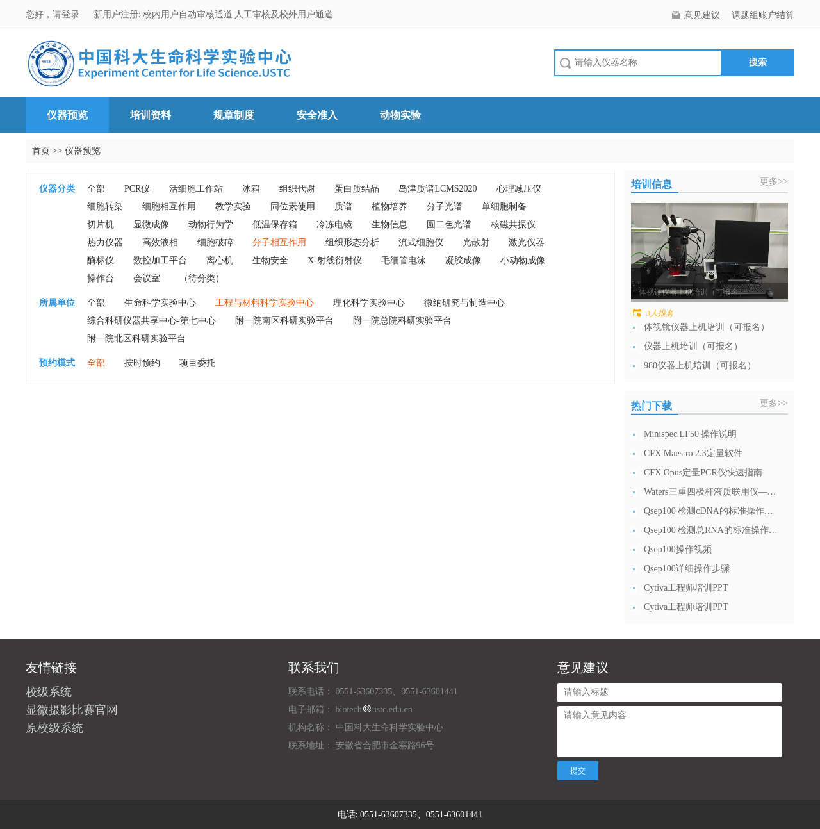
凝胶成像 (463, 260)
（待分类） (201, 278)
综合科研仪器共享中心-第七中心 (151, 320)
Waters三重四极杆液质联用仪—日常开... (711, 492)
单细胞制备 (504, 206)
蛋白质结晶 (356, 188)
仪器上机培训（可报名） (693, 346)
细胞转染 (105, 206)
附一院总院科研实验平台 (402, 320)
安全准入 (317, 115)
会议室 (146, 278)
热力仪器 (105, 242)
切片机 (100, 224)
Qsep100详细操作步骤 (687, 568)
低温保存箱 (274, 224)
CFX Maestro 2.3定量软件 (693, 453)
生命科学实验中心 (160, 303)
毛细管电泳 (403, 260)
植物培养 (389, 206)
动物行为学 (210, 224)
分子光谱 (445, 206)
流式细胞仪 (420, 242)
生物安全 (270, 260)
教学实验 (233, 206)
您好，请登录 (54, 14)
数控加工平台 (160, 260)
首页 (41, 151)
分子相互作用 (279, 242)
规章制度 (233, 115)
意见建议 (702, 15)
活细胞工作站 (196, 188)
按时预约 (142, 363)
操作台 (100, 278)
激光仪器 (527, 242)
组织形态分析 (352, 242)
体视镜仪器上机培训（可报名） (706, 327)
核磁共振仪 (513, 224)
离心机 (219, 260)
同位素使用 (292, 206)
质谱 (343, 206)
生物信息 (389, 224)
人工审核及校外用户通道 (283, 14)
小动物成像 (522, 260)
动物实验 (400, 115)
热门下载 (651, 405)
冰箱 (251, 188)
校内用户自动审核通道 (189, 14)
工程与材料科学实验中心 (264, 303)
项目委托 (197, 363)
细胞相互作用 (169, 206)
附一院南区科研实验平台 (284, 320)
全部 (96, 188)
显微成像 (151, 224)
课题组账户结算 (763, 15)
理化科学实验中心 (369, 303)
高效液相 (160, 242)
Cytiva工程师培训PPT (686, 588)
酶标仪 (100, 260)
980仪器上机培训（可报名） (700, 365)
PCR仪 (137, 188)
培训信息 (651, 184)
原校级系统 (54, 727)
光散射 (476, 242)
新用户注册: (117, 14)
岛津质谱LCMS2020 (437, 188)
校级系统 (49, 691)
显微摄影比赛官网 (72, 709)
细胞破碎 (215, 242)
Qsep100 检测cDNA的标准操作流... (711, 511)
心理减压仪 (518, 188)
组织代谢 (297, 188)
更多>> (774, 181)
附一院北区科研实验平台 (136, 338)
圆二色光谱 (449, 224)
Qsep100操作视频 (678, 549)
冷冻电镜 (334, 224)
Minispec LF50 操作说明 (690, 434)
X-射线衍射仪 (335, 260)
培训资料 (150, 115)
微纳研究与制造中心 (464, 303)
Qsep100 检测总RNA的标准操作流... (711, 530)
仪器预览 (67, 115)
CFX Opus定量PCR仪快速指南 (703, 472)
